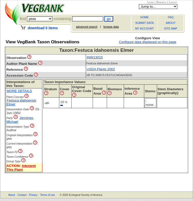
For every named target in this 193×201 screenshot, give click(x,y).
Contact (21, 195)
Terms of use (47, 195)
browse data (111, 26)
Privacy (33, 195)
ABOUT (171, 22)
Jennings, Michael (20, 120)
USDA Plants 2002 (101, 69)
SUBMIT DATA (144, 22)
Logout (173, 2)
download (43, 28)
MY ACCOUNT (144, 28)
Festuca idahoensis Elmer (21, 102)
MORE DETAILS (19, 91)
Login (151, 2)
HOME (144, 17)
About (11, 195)
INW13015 (95, 57)
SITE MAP (170, 28)
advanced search (87, 26)
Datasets (161, 2)
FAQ (170, 17)
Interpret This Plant (21, 168)
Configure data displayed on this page (147, 42)
